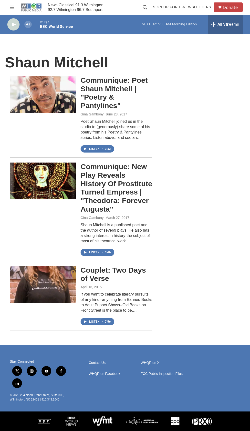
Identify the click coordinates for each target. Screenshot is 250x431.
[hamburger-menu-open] (12, 7)
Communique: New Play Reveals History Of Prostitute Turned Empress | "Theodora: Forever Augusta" (116, 188)
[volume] (28, 24)
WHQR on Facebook (104, 374)
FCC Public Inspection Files (162, 374)
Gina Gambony (92, 114)
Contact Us (97, 363)
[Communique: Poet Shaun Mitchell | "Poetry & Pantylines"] (43, 94)
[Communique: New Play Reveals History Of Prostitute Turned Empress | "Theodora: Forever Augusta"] (43, 181)
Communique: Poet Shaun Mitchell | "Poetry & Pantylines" (114, 93)
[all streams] (225, 24)
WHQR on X (150, 363)
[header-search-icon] (145, 7)
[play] (13, 24)
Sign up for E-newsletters (182, 7)
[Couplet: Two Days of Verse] (43, 284)
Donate (230, 7)
